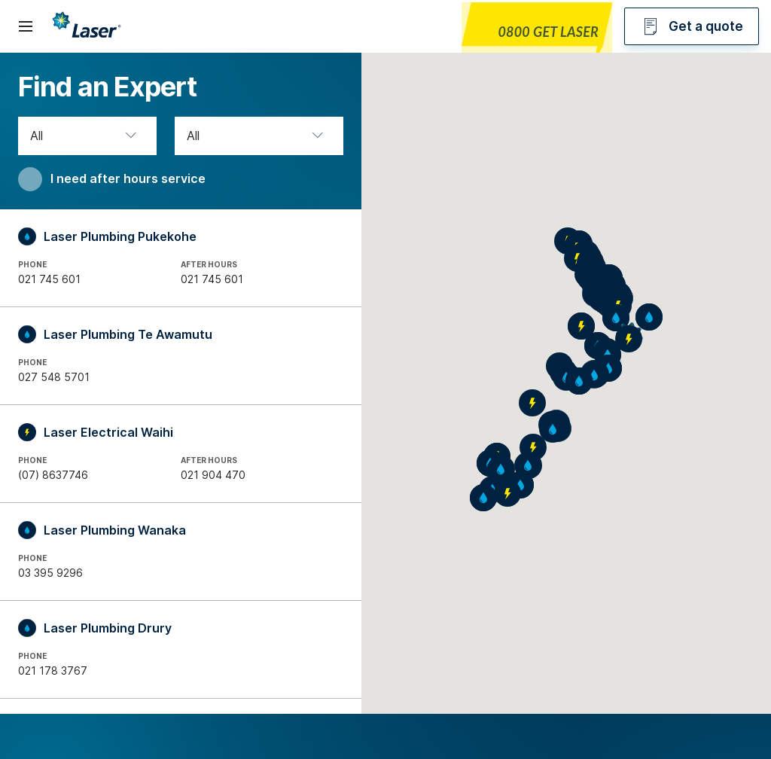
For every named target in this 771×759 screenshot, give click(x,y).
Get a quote (691, 26)
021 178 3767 (52, 670)
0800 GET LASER (548, 31)
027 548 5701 (54, 376)
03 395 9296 (50, 572)
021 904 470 (213, 474)
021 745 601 (49, 279)
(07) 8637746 (53, 474)
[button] (594, 375)
